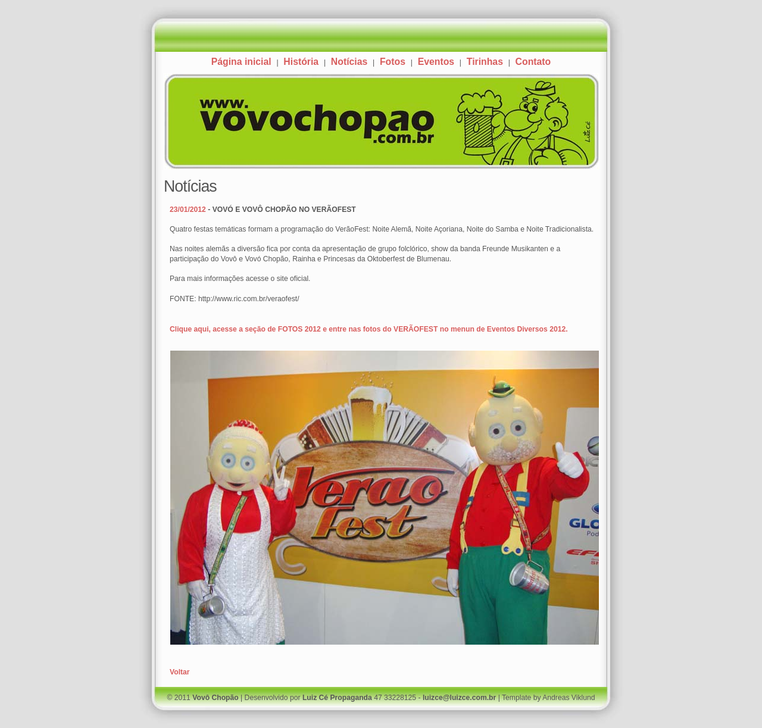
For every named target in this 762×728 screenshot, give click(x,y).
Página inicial (241, 62)
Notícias (349, 62)
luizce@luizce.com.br (459, 697)
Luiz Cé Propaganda (337, 697)
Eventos (436, 62)
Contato (533, 62)
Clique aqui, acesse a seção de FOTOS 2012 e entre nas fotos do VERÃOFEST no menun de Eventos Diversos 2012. (369, 329)
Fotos (392, 62)
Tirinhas (485, 62)
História (300, 62)
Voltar (180, 672)
